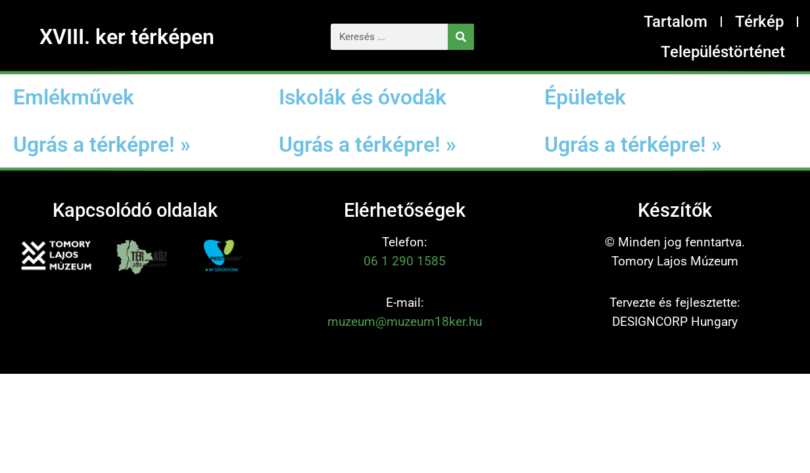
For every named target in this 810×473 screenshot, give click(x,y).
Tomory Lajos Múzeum (674, 261)
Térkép (759, 21)
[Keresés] (461, 37)
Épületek (585, 97)
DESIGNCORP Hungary (675, 321)
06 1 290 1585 (405, 261)
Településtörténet (723, 52)
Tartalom (675, 21)
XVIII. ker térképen (126, 36)
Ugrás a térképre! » (102, 144)
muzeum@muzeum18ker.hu (404, 321)
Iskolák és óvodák (362, 97)
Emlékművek (73, 97)
